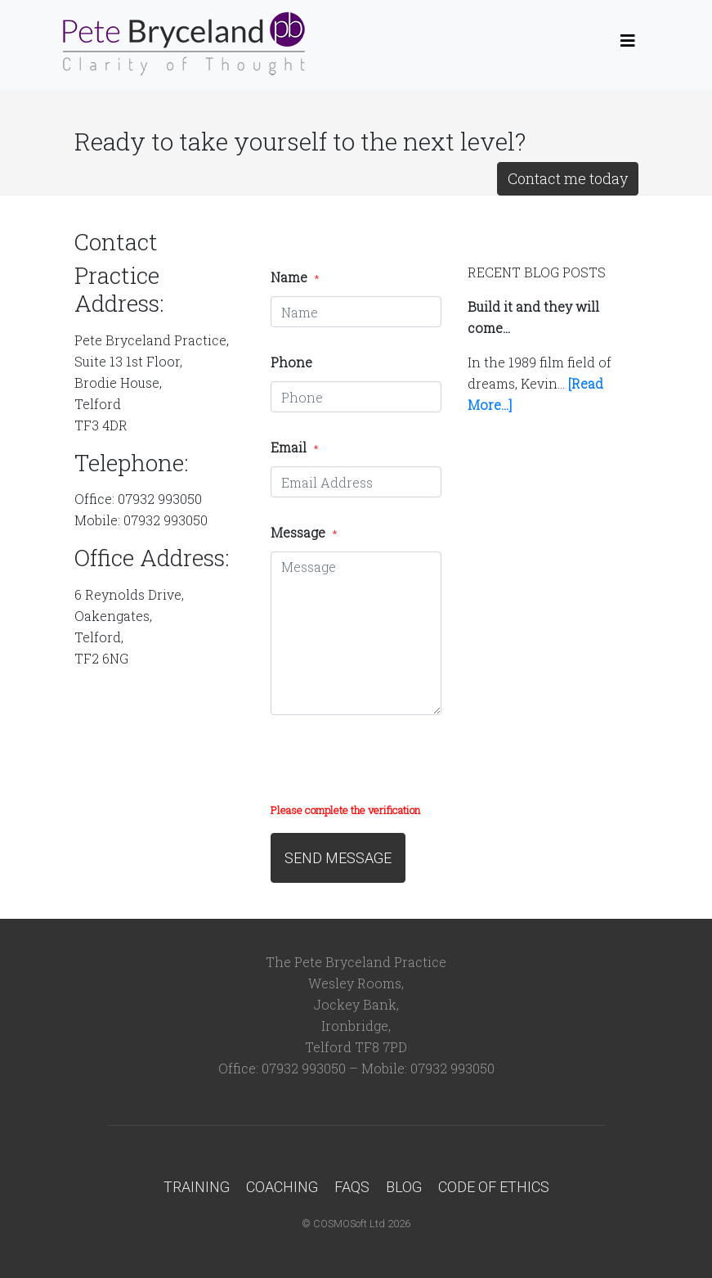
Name (295, 277)
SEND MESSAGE (338, 857)
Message (304, 532)
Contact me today (568, 178)
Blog (404, 1186)
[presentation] (395, 767)
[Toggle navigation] (628, 45)
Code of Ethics (493, 1186)
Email (294, 447)
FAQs (351, 1186)
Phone (291, 362)
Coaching (282, 1186)
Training (196, 1186)
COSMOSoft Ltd (349, 1223)
